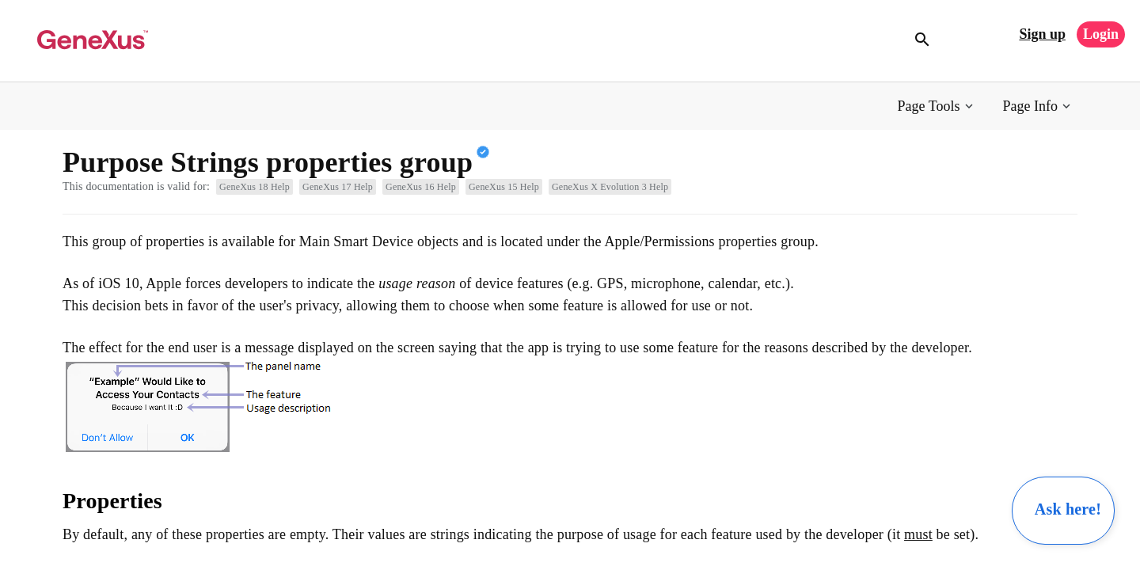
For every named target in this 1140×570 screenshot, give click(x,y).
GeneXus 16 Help (421, 186)
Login (1101, 34)
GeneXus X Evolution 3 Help (610, 186)
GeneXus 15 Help (504, 186)
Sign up (1042, 34)
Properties (112, 500)
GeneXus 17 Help (337, 186)
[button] (937, 106)
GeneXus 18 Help (254, 186)
